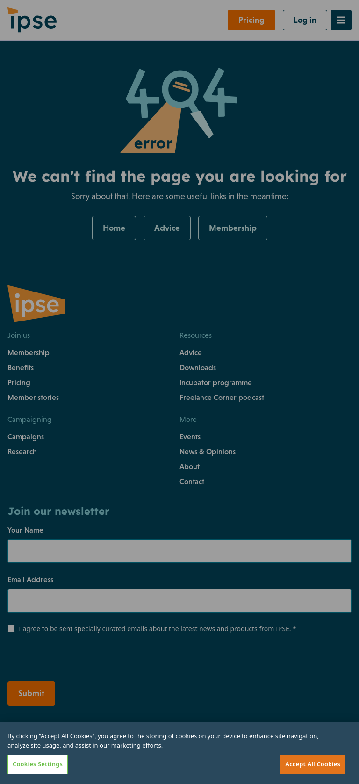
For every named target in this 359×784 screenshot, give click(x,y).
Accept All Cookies (312, 764)
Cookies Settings (38, 764)
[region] (179, 753)
